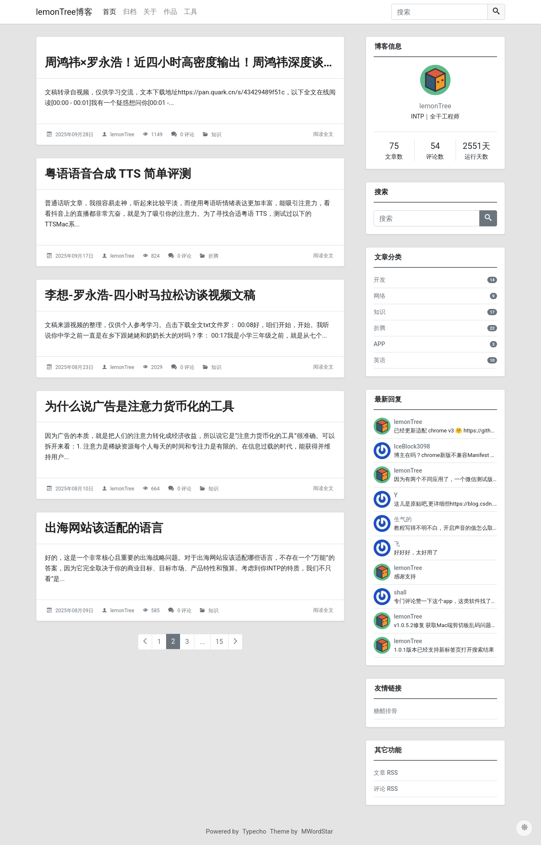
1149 (157, 135)
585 (155, 611)
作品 (170, 12)
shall (400, 592)
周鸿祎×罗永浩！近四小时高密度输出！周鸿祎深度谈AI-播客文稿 (216, 62)
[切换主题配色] (524, 828)
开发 (379, 279)
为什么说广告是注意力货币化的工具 (139, 406)
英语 (379, 360)
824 (155, 256)
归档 (130, 12)
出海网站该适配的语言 (104, 528)
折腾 (213, 256)
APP (379, 344)
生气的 (403, 519)
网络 (379, 295)
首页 (109, 12)
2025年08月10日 (74, 489)
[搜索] (439, 12)
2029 (157, 367)
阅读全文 (323, 134)
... (202, 642)
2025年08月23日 (74, 367)
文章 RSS (386, 772)
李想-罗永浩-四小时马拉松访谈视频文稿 (150, 295)
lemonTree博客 (64, 12)
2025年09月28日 (74, 135)
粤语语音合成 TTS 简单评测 (118, 174)
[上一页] (145, 642)
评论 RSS (386, 788)
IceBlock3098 (412, 446)
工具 (190, 12)
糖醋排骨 (385, 710)
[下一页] (235, 642)
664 (155, 489)
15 (219, 642)
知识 (216, 135)
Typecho (255, 831)
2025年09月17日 (74, 256)
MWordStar (317, 831)
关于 (150, 12)
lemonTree (122, 135)
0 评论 (187, 135)
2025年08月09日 (74, 611)
